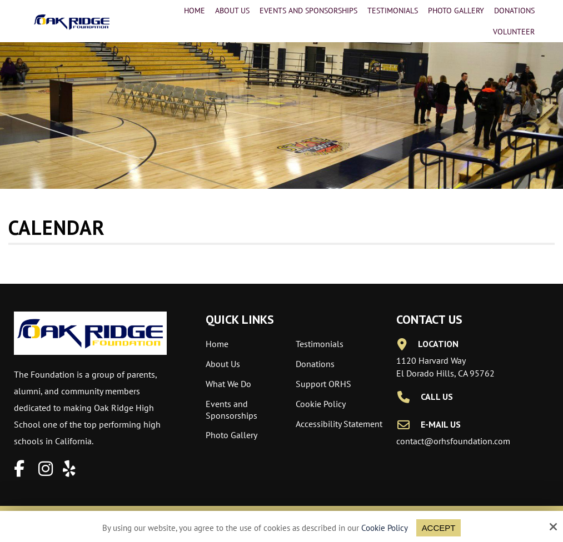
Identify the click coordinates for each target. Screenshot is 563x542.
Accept (439, 528)
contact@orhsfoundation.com (453, 440)
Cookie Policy (384, 528)
